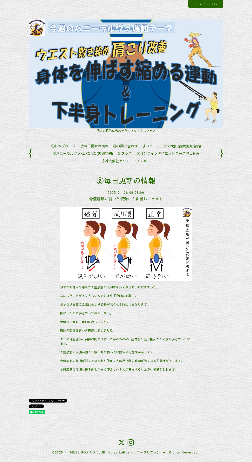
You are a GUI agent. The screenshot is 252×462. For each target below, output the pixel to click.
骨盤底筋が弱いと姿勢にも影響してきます (126, 198)
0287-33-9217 (206, 4)
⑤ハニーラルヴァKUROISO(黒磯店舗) (83, 153)
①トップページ (63, 146)
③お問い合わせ (125, 146)
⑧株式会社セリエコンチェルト (126, 160)
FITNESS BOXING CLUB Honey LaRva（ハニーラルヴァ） (112, 452)
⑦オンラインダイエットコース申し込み (168, 153)
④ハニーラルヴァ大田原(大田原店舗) (172, 146)
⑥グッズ (125, 153)
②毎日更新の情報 (94, 146)
